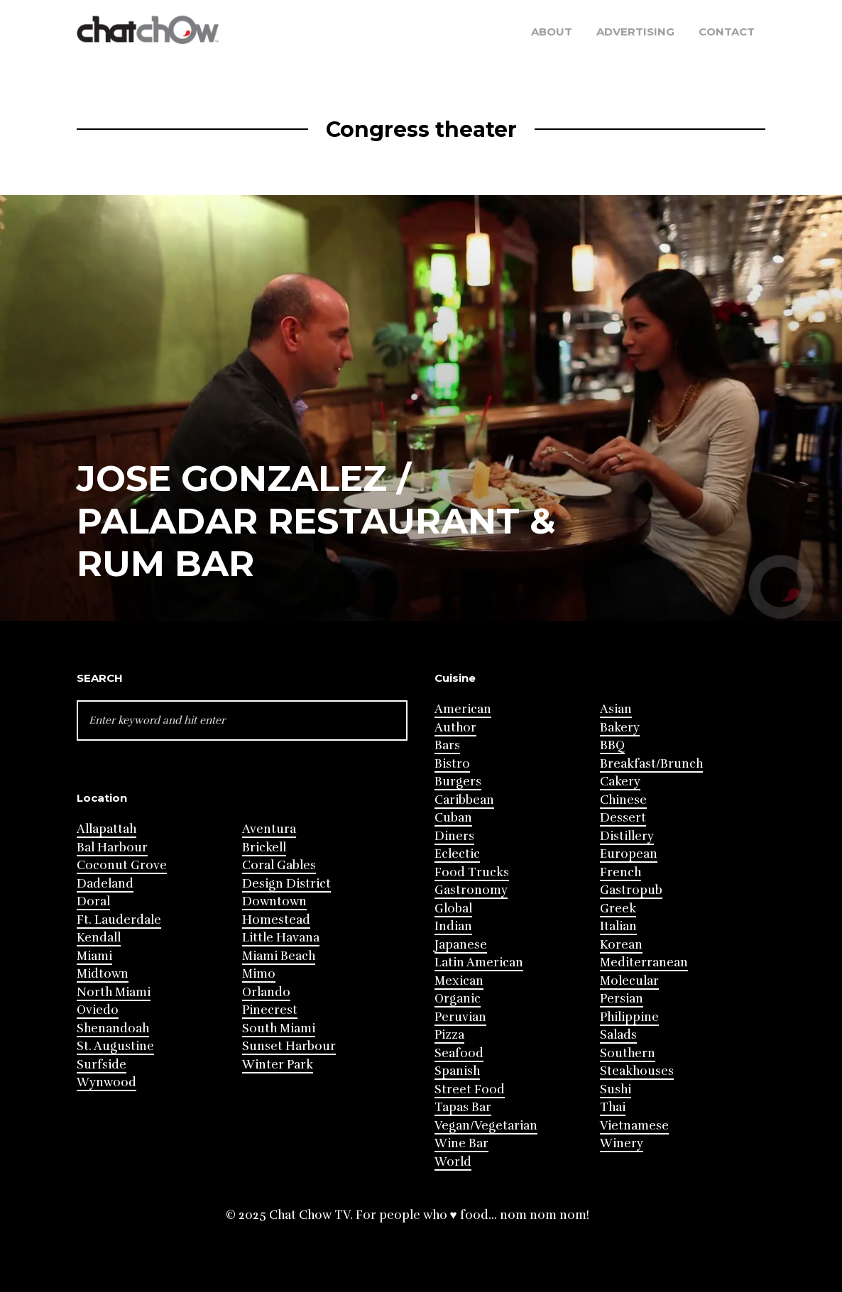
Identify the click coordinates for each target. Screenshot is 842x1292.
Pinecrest (269, 1010)
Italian (618, 926)
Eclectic (457, 853)
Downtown (274, 901)
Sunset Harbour (289, 1046)
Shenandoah (113, 1028)
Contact (727, 31)
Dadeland (105, 883)
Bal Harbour (112, 847)
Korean (621, 944)
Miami (94, 956)
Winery (621, 1143)
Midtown (103, 973)
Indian (453, 926)
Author (455, 727)
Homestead (276, 919)
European (628, 853)
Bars (447, 745)
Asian (616, 709)
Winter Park (277, 1064)
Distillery (627, 836)
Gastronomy (471, 890)
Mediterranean (644, 962)
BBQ (612, 745)
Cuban (453, 817)
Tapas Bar (462, 1107)
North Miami (114, 992)
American (462, 709)
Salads (618, 1034)
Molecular (629, 980)
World (452, 1161)
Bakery (620, 727)
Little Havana (280, 937)
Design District (286, 883)
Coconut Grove (122, 865)
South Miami (278, 1028)
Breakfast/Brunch (651, 763)
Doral (93, 901)
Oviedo (98, 1010)
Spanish (457, 1071)
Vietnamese (634, 1125)
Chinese (623, 800)
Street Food (469, 1089)
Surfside (101, 1064)
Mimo (258, 973)
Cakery (620, 781)
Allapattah (106, 829)
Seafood (458, 1053)
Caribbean (464, 800)
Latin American (478, 962)
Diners (454, 836)
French (620, 872)
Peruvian (460, 1017)
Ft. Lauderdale (119, 919)
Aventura (269, 829)
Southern (627, 1053)
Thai (612, 1107)
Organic (457, 998)
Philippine (629, 1017)
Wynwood (106, 1082)
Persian (621, 998)
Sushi (615, 1089)
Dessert (623, 817)
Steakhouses (637, 1071)
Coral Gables (279, 865)
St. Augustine (115, 1046)
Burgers (457, 781)
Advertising (635, 31)
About (551, 31)
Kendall (99, 937)
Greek (618, 908)
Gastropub (631, 890)
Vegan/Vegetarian (485, 1125)
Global (453, 908)
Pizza (449, 1034)
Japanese (460, 944)
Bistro (452, 763)
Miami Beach (278, 956)
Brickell (264, 847)
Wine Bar (461, 1143)
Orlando (266, 992)
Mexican (458, 980)
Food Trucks (471, 872)
